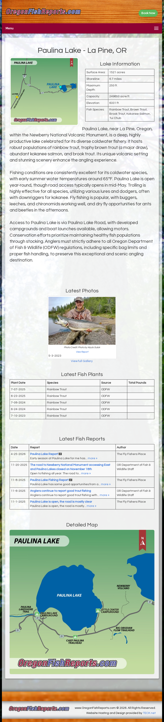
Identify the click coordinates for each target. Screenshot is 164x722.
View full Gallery (82, 361)
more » (92, 458)
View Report (82, 352)
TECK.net (149, 713)
